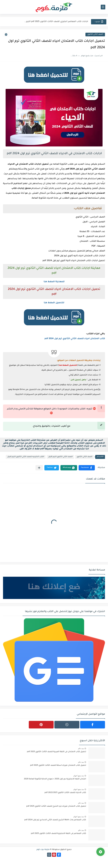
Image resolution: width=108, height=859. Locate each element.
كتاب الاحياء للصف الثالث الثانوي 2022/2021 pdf (65, 793)
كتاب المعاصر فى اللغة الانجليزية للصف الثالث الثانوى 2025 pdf (58, 833)
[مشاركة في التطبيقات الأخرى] (39, 467)
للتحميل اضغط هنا (54, 303)
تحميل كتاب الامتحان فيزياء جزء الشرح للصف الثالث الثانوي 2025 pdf (56, 806)
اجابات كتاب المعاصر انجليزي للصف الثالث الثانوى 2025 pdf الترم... (56, 21)
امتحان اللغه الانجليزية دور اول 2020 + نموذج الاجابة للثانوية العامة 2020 (55, 779)
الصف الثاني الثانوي (95, 34)
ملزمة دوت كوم (43, 850)
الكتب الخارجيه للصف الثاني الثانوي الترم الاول (25, 457)
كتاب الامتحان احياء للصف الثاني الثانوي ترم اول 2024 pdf (75, 339)
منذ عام (81, 748)
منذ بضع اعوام (78, 776)
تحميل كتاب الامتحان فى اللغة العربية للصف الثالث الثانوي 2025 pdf (56, 752)
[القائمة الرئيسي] (103, 7)
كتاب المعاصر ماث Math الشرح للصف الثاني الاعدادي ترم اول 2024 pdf (55, 820)
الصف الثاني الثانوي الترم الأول (60, 457)
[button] (87, 467)
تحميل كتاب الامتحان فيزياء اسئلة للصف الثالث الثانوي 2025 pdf (58, 765)
